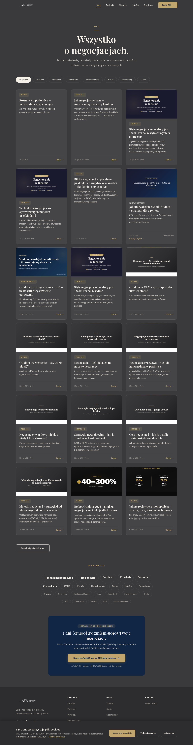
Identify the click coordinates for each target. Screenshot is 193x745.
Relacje (94, 604)
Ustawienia (169, 733)
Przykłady (73, 79)
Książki (135, 5)
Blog (98, 5)
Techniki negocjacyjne (59, 580)
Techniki (110, 5)
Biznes (110, 79)
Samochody (127, 79)
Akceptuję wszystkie (122, 733)
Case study (79, 604)
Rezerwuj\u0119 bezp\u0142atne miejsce (96, 658)
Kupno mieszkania (120, 604)
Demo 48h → (168, 5)
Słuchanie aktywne (82, 596)
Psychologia (144, 588)
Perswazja (143, 580)
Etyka (146, 596)
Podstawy (56, 79)
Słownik (123, 5)
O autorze (148, 5)
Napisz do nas (151, 703)
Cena (98, 596)
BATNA (67, 588)
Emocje (47, 596)
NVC (66, 604)
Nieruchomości (92, 79)
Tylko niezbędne (148, 733)
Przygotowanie (131, 596)
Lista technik (112, 714)
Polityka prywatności (57, 737)
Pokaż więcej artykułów (33, 548)
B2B (105, 604)
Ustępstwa (62, 596)
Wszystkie (23, 79)
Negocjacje (88, 580)
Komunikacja (50, 589)
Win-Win (80, 588)
